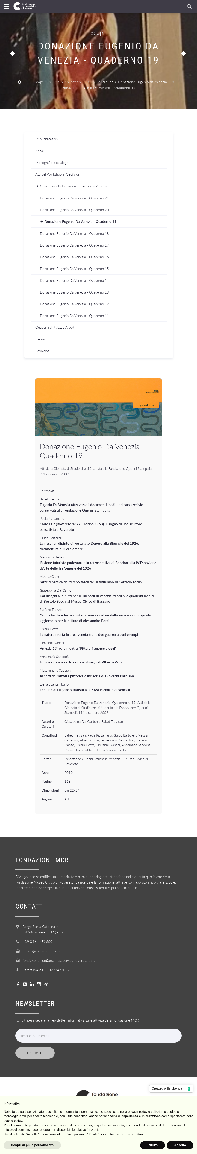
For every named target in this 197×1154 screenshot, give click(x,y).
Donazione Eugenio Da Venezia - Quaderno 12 (74, 304)
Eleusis (40, 339)
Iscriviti (35, 1053)
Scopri (39, 82)
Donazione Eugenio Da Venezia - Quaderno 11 (74, 316)
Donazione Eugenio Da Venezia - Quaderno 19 (80, 221)
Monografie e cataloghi (52, 162)
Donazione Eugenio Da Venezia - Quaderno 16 (74, 257)
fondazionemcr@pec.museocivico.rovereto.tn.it (59, 960)
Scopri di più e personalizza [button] (32, 1145)
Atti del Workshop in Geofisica (57, 174)
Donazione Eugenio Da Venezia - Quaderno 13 (74, 292)
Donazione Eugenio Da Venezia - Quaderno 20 (74, 210)
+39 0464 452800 (38, 941)
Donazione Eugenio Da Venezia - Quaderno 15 (74, 269)
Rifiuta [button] (153, 1145)
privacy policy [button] (137, 1111)
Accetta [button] (180, 1145)
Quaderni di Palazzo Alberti (55, 327)
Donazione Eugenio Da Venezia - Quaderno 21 (74, 198)
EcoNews (42, 351)
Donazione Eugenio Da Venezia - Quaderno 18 (74, 233)
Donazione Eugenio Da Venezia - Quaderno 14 (74, 280)
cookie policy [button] (13, 1120)
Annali (39, 151)
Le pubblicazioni (69, 82)
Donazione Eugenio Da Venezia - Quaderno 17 (74, 245)
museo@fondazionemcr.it (42, 951)
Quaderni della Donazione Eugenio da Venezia (130, 82)
